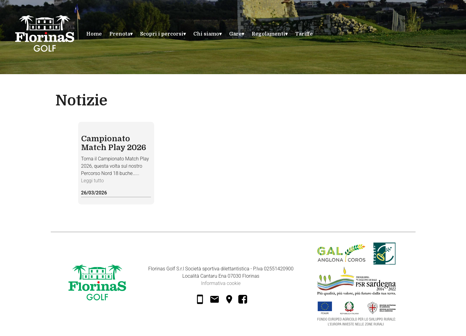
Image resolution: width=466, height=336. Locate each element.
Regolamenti (268, 34)
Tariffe (304, 34)
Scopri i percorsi (161, 34)
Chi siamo (206, 34)
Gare (235, 34)
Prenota (119, 34)
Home (94, 34)
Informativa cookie (220, 283)
